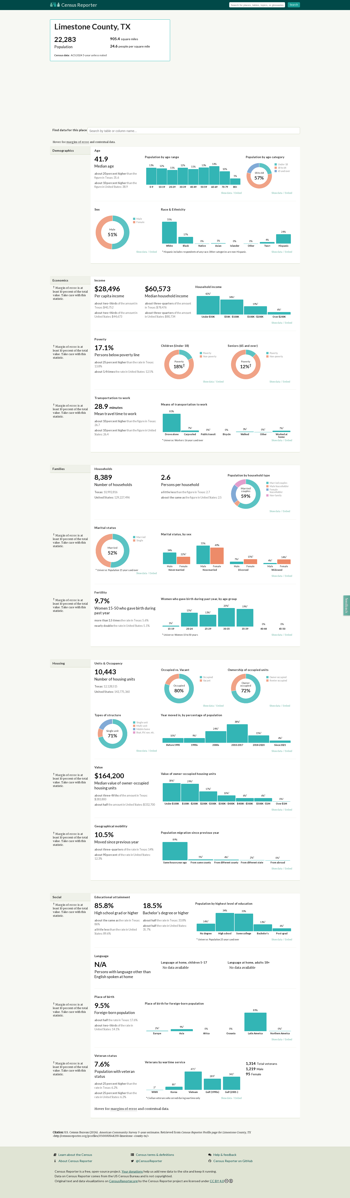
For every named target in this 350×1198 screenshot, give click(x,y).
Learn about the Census (75, 1155)
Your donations (132, 1171)
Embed (238, 193)
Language (101, 956)
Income (99, 280)
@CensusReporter (149, 1161)
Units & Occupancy (108, 663)
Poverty (100, 339)
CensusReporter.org (123, 1181)
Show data (226, 193)
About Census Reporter (75, 1161)
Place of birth (104, 997)
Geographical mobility (110, 826)
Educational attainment (112, 897)
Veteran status (105, 1055)
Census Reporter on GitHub (233, 1161)
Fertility (100, 592)
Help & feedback (224, 1155)
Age (97, 150)
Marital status (105, 528)
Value (98, 767)
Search (294, 4)
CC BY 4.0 (221, 1181)
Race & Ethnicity (173, 209)
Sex (97, 209)
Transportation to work (112, 398)
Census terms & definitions (155, 1155)
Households (103, 469)
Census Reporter (73, 5)
